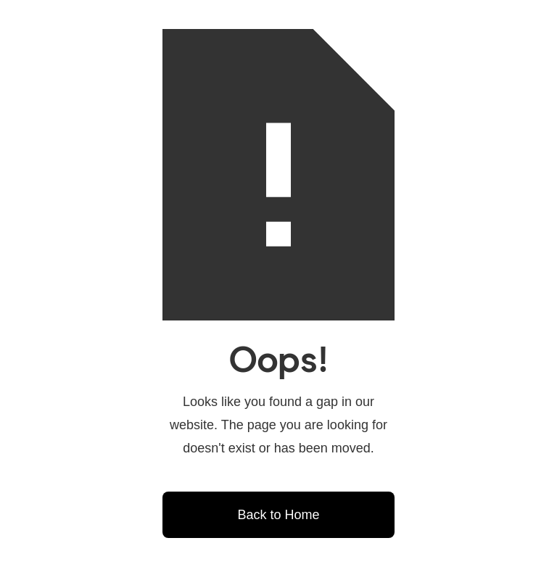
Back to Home (278, 515)
